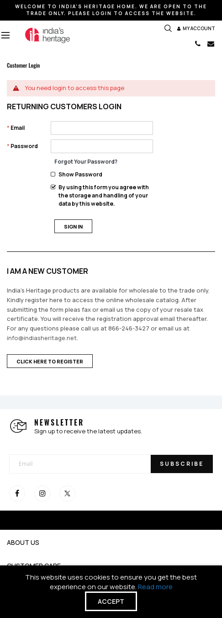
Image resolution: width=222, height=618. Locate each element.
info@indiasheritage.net (42, 338)
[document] (111, 591)
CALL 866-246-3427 (198, 43)
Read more (155, 586)
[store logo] (47, 35)
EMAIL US (210, 43)
